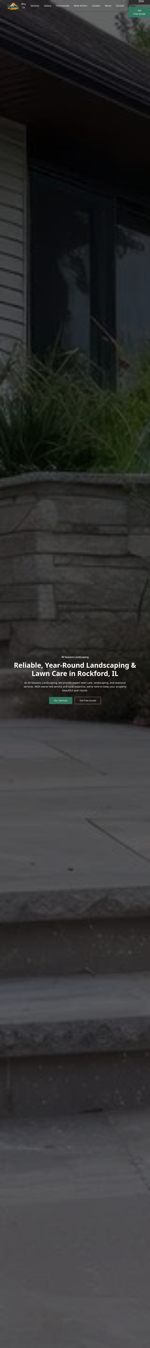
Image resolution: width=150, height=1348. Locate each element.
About (108, 5)
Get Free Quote (87, 700)
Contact (120, 5)
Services (34, 5)
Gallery (47, 5)
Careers (96, 5)
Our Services (62, 700)
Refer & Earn (81, 5)
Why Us (23, 5)
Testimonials (62, 5)
